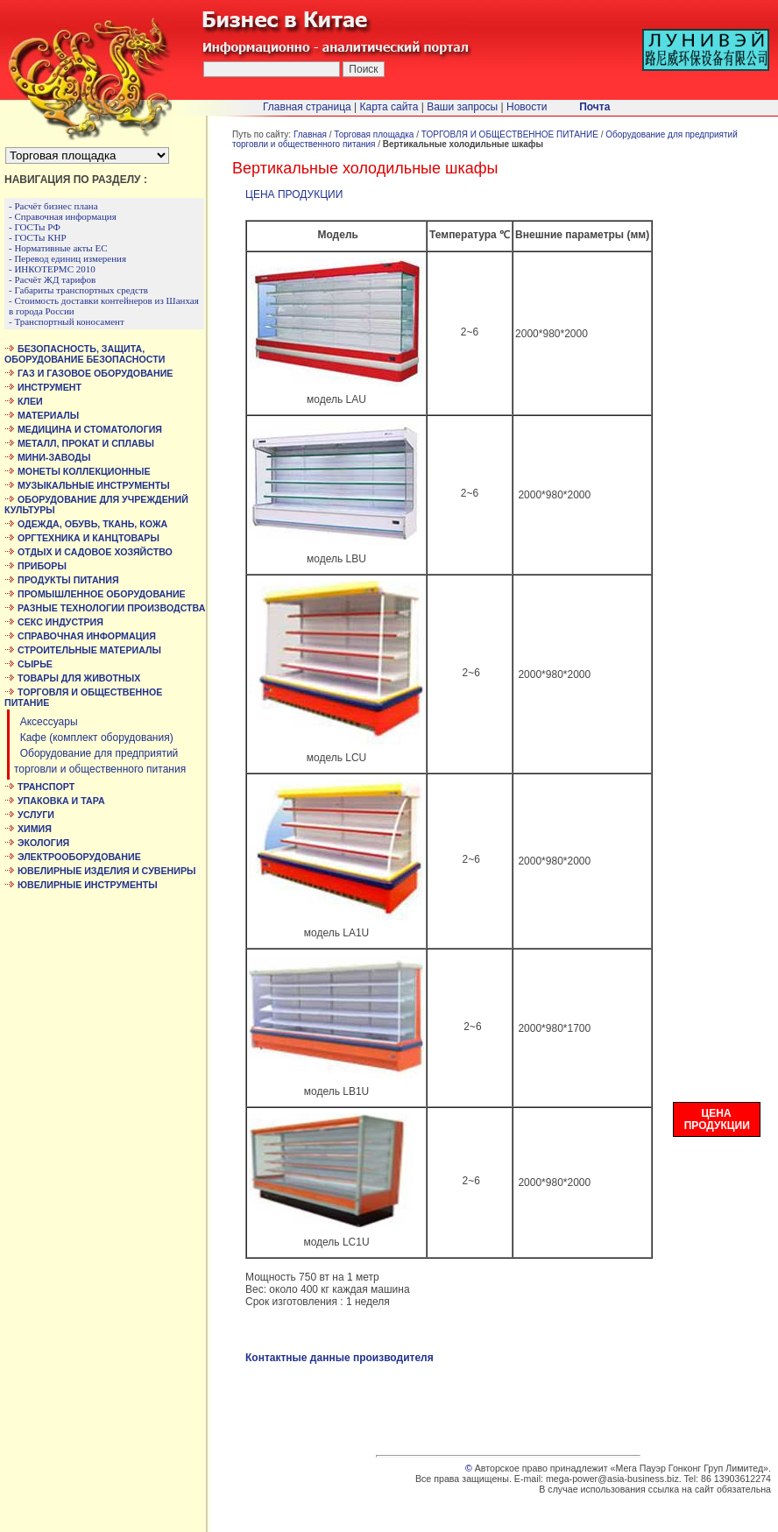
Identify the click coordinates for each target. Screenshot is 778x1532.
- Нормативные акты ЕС (58, 248)
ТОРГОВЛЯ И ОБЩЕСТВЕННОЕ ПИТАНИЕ (509, 134)
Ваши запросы (462, 107)
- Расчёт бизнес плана (53, 206)
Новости (526, 107)
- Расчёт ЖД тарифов (52, 279)
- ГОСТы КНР (38, 237)
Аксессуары (46, 722)
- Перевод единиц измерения (67, 258)
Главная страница (307, 107)
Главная (310, 134)
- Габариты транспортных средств (78, 290)
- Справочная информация (63, 216)
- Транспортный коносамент (66, 321)
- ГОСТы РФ (34, 227)
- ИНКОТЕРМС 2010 (52, 269)
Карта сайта (389, 107)
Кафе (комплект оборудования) (93, 737)
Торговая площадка (374, 134)
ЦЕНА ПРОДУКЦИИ (294, 194)
